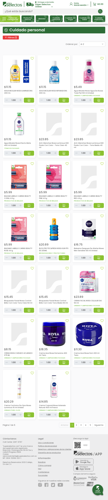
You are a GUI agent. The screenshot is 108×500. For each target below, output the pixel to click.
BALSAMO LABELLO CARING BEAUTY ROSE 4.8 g (18, 249)
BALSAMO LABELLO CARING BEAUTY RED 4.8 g (88, 197)
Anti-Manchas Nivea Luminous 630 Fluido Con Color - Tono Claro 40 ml (54, 145)
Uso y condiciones (46, 442)
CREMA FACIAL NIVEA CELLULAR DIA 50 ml (88, 301)
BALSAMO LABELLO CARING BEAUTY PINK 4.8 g (53, 197)
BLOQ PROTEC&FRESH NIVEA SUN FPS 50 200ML (53, 249)
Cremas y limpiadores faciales (87, 95)
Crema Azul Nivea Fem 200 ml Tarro (86, 354)
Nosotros (42, 462)
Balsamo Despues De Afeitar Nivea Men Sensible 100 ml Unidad (89, 249)
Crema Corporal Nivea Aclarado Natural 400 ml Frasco (52, 406)
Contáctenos (43, 472)
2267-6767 (17, 442)
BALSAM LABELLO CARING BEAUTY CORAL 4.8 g (17, 197)
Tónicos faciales (11, 148)
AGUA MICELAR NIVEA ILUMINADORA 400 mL (18, 92)
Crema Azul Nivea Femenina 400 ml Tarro (53, 354)
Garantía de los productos (49, 452)
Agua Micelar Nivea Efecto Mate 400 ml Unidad (17, 144)
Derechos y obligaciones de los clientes (54, 449)
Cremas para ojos (12, 410)
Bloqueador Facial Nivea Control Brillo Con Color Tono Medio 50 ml (53, 301)
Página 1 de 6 (9, 425)
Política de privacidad (47, 446)
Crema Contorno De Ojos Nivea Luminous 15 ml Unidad (17, 406)
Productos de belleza (13, 201)
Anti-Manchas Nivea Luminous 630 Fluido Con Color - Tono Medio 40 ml (89, 145)
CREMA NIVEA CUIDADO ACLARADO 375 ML (18, 354)
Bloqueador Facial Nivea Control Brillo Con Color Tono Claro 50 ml (18, 301)
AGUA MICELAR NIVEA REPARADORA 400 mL (53, 92)
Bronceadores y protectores (52, 253)
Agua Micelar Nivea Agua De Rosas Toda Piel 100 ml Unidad (88, 92)
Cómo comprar (44, 465)
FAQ (39, 469)
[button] (40, 4)
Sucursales (43, 475)
